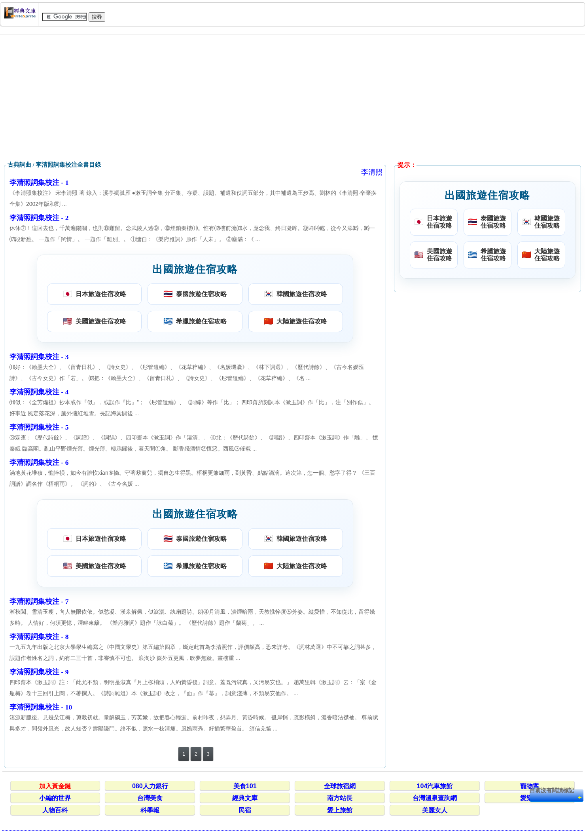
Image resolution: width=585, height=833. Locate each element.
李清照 (371, 172)
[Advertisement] (292, 97)
